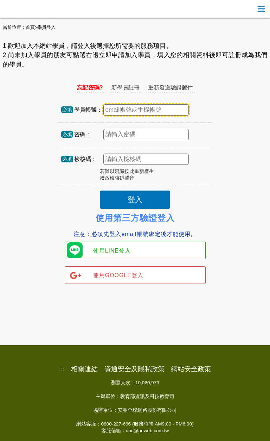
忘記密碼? (90, 88)
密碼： (82, 134)
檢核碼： (85, 159)
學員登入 (46, 27)
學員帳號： (88, 110)
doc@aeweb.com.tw (147, 430)
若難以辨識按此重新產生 (127, 171)
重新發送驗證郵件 (170, 88)
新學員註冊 (125, 88)
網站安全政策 (191, 369)
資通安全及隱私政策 (134, 369)
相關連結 (84, 369)
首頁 (30, 27)
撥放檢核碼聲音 (117, 178)
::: (62, 369)
